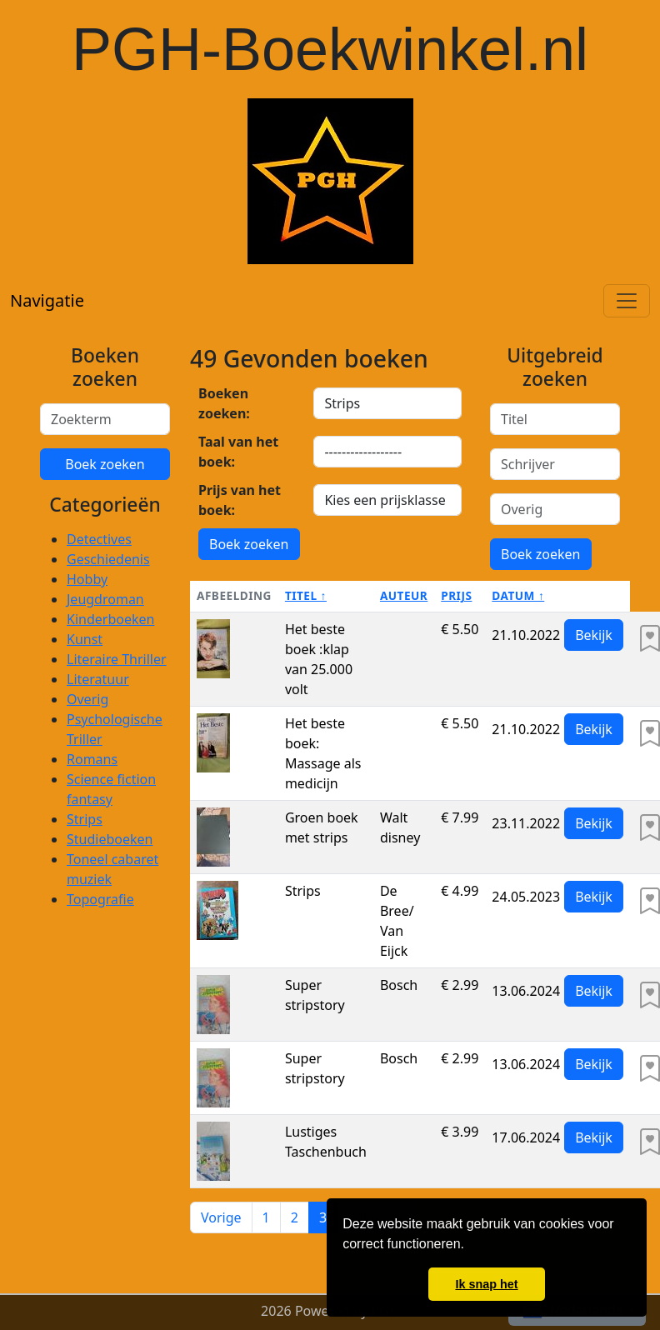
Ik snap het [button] (486, 1284)
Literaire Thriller (117, 659)
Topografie (100, 899)
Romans (92, 759)
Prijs (456, 595)
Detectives (99, 539)
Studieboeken (109, 839)
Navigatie (47, 300)
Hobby (87, 579)
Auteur (404, 595)
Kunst (84, 639)
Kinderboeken (110, 619)
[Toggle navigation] (626, 301)
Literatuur (98, 679)
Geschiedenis (108, 559)
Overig (87, 699)
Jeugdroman (105, 599)
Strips (84, 819)
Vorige (221, 1217)
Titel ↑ (306, 595)
